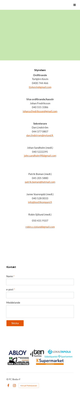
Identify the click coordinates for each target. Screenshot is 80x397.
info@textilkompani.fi (40, 202)
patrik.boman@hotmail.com (40, 181)
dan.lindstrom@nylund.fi (40, 135)
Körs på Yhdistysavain (28, 386)
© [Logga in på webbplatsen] (7, 379)
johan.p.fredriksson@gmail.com (40, 111)
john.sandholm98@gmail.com (40, 155)
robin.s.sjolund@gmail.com (40, 226)
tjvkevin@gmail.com (40, 87)
